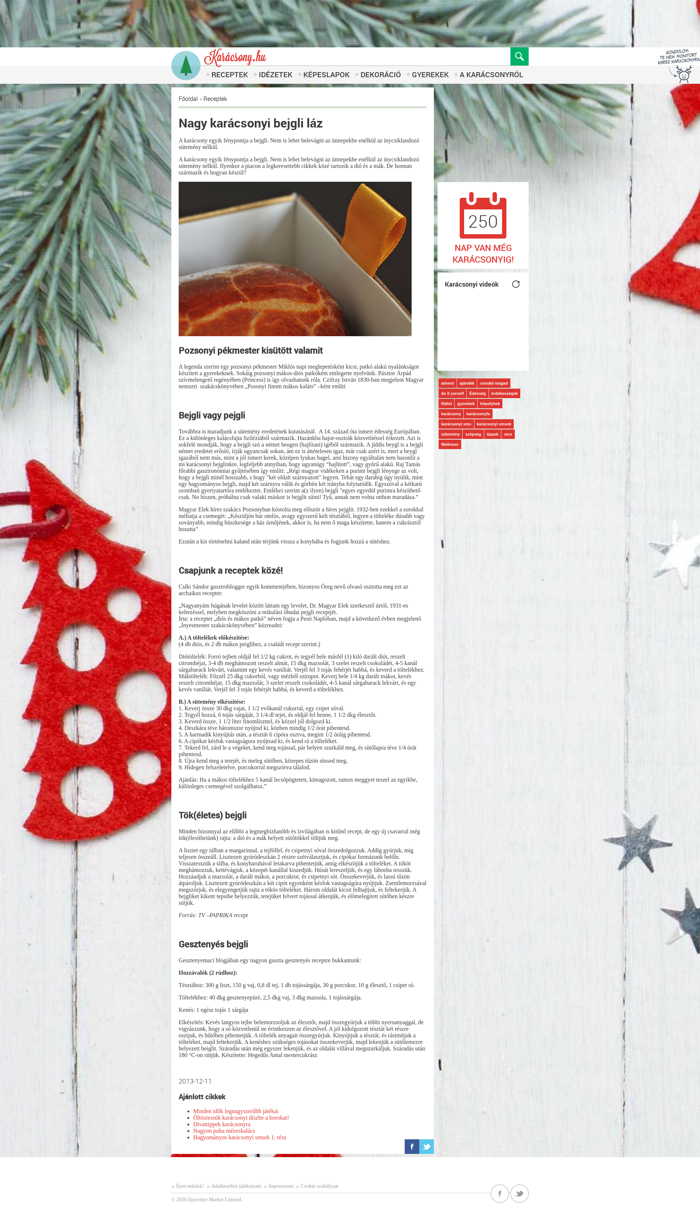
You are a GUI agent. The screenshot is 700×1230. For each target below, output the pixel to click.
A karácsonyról (491, 74)
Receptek (229, 74)
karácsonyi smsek (494, 424)
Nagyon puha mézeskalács (224, 1131)
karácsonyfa (478, 414)
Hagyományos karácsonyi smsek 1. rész (240, 1137)
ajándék (466, 383)
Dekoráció (381, 74)
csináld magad (494, 383)
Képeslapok (326, 74)
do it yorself (452, 393)
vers (508, 434)
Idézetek (275, 74)
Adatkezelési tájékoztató (236, 1186)
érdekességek (504, 393)
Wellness (450, 444)
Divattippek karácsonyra (221, 1124)
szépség (473, 434)
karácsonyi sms (456, 424)
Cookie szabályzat (319, 1186)
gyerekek (466, 403)
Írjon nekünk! (190, 1186)
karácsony (451, 414)
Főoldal (188, 99)
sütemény (450, 434)
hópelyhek (490, 403)
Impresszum (281, 1186)
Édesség (477, 393)
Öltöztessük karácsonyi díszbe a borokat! (241, 1118)
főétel (446, 403)
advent (447, 383)
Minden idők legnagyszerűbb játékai (235, 1111)
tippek (492, 434)
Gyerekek (430, 74)
